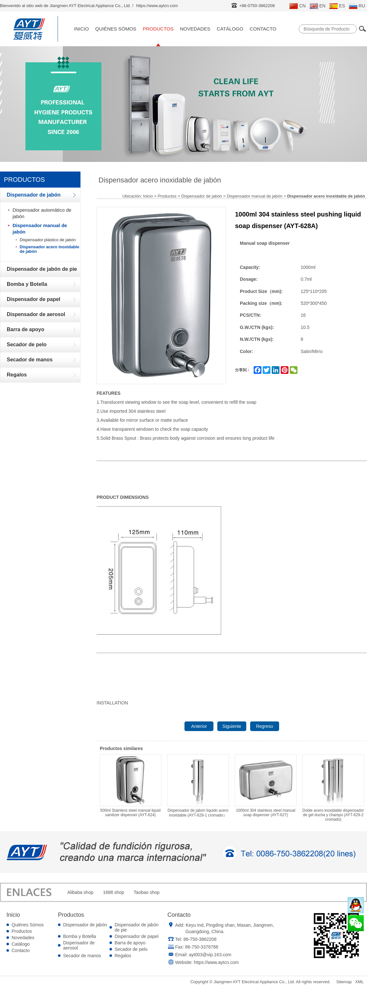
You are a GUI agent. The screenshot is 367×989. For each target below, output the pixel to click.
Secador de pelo (131, 949)
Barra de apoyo (130, 942)
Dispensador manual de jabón (40, 228)
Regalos (123, 955)
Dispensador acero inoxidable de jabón (49, 249)
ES (337, 6)
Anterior (199, 726)
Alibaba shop (80, 892)
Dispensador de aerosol (79, 945)
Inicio (81, 28)
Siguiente (231, 726)
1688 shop (113, 892)
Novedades (195, 28)
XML (359, 981)
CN (297, 6)
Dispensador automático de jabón (42, 213)
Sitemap (344, 981)
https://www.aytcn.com (216, 962)
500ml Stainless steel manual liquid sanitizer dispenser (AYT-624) (130, 785)
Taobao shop (146, 892)
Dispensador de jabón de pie (136, 927)
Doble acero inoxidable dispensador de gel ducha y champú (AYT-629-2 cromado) (333, 788)
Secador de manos (82, 955)
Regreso (264, 726)
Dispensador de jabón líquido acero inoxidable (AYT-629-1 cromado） (198, 785)
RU (357, 6)
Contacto (262, 28)
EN (317, 6)
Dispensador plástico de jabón (48, 239)
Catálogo (230, 28)
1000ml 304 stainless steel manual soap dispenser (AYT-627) (265, 785)
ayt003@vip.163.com (210, 954)
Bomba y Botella (79, 936)
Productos (158, 28)
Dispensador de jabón (201, 196)
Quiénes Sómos (115, 28)
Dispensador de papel (136, 936)
